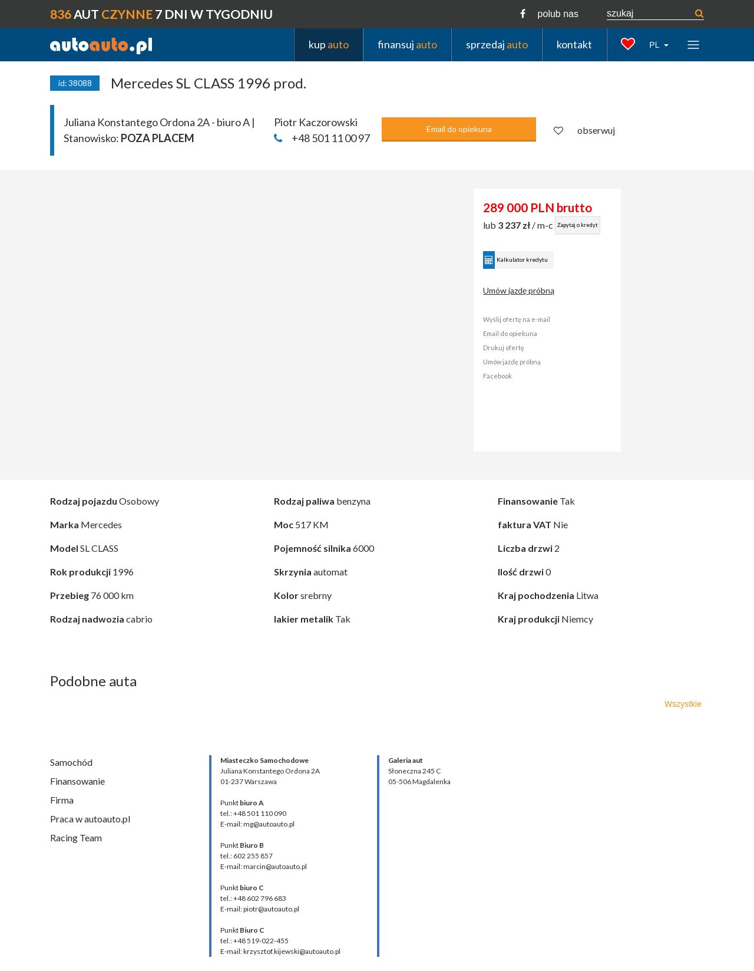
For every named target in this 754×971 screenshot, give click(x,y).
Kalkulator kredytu (515, 260)
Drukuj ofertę (503, 347)
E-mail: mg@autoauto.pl (257, 823)
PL (655, 45)
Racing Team (76, 837)
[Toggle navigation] (693, 44)
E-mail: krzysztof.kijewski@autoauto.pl (280, 951)
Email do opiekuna (459, 129)
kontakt (574, 44)
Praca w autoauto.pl (90, 818)
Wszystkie (683, 704)
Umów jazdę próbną (518, 290)
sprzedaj (497, 44)
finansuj (407, 44)
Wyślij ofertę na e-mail (516, 319)
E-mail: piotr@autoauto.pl (259, 908)
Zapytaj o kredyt (577, 225)
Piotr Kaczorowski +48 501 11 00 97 (322, 130)
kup (329, 44)
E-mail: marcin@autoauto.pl (263, 866)
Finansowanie (77, 780)
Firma (62, 799)
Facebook (497, 376)
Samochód (71, 762)
